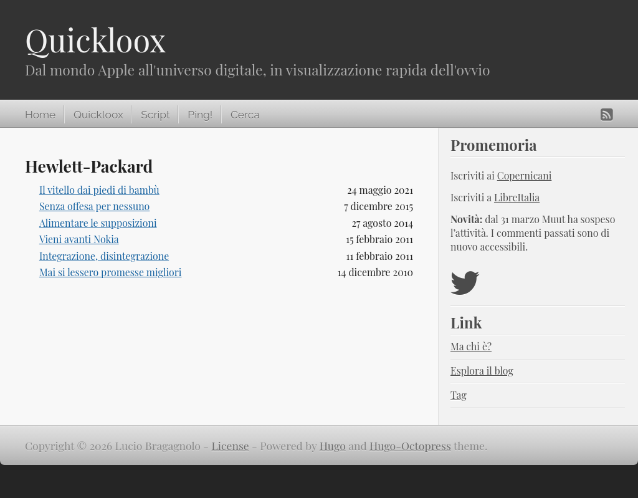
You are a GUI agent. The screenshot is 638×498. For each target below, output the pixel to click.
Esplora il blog (481, 370)
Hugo (333, 445)
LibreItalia (517, 197)
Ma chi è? (471, 346)
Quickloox (95, 39)
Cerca (245, 114)
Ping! (200, 114)
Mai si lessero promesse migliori (110, 272)
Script (155, 114)
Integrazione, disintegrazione (104, 255)
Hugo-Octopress (410, 445)
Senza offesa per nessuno (94, 206)
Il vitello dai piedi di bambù (99, 189)
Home (40, 114)
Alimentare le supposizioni (98, 222)
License (230, 445)
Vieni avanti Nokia (79, 239)
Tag (458, 394)
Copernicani (524, 175)
